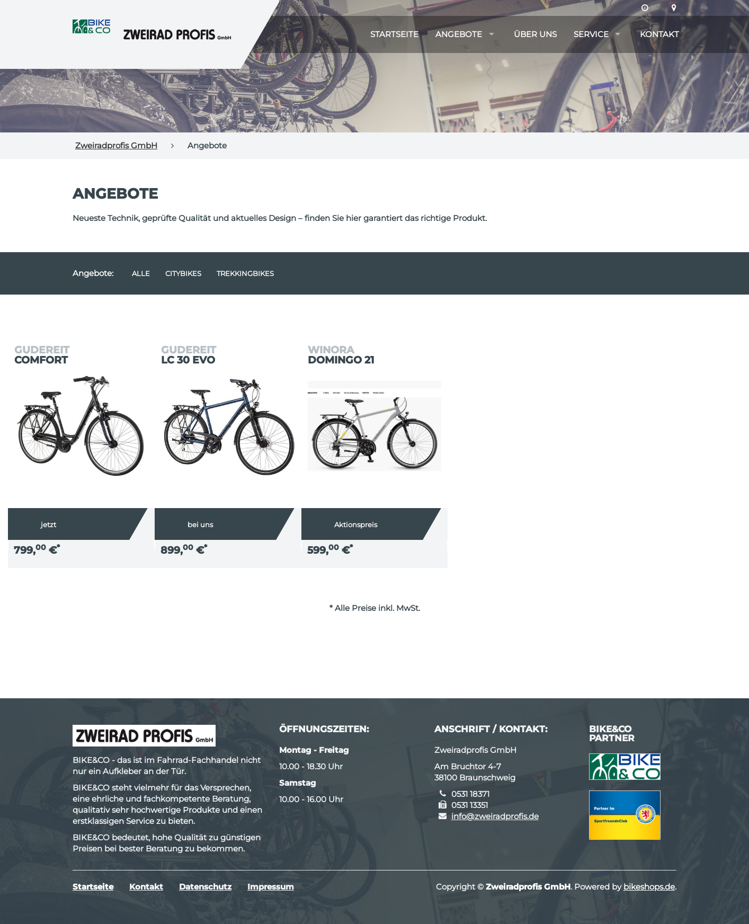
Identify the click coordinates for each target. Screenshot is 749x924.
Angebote (458, 34)
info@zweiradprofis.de (495, 816)
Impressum (270, 887)
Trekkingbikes (245, 273)
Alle (141, 273)
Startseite (394, 34)
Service (591, 34)
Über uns (535, 34)
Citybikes (183, 273)
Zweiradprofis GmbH (116, 145)
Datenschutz (205, 887)
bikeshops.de (649, 887)
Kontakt (659, 34)
